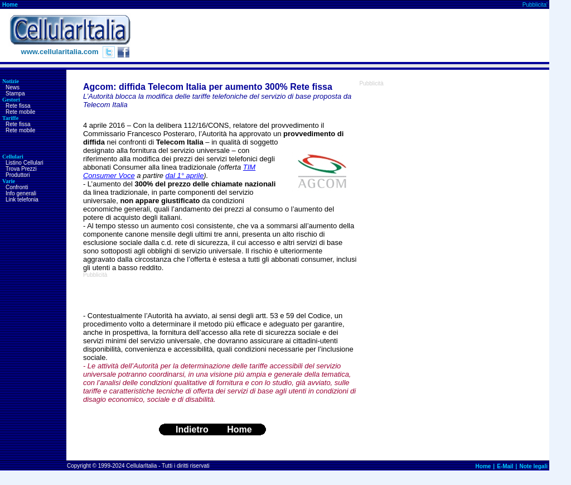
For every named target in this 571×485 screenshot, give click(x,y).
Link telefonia (22, 199)
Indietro (192, 429)
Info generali (21, 193)
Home (10, 5)
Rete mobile (20, 112)
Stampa (15, 93)
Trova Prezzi (21, 169)
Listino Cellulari (24, 163)
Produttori (18, 175)
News (13, 87)
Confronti (17, 187)
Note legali (533, 466)
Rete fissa (18, 106)
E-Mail (505, 466)
